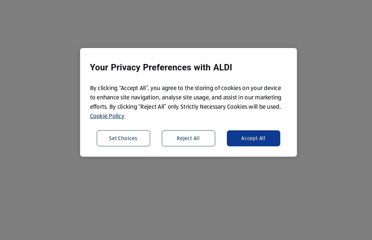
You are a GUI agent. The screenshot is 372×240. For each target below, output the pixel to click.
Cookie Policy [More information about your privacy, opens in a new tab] (107, 116)
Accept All (253, 138)
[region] (188, 102)
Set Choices (123, 138)
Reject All (188, 138)
